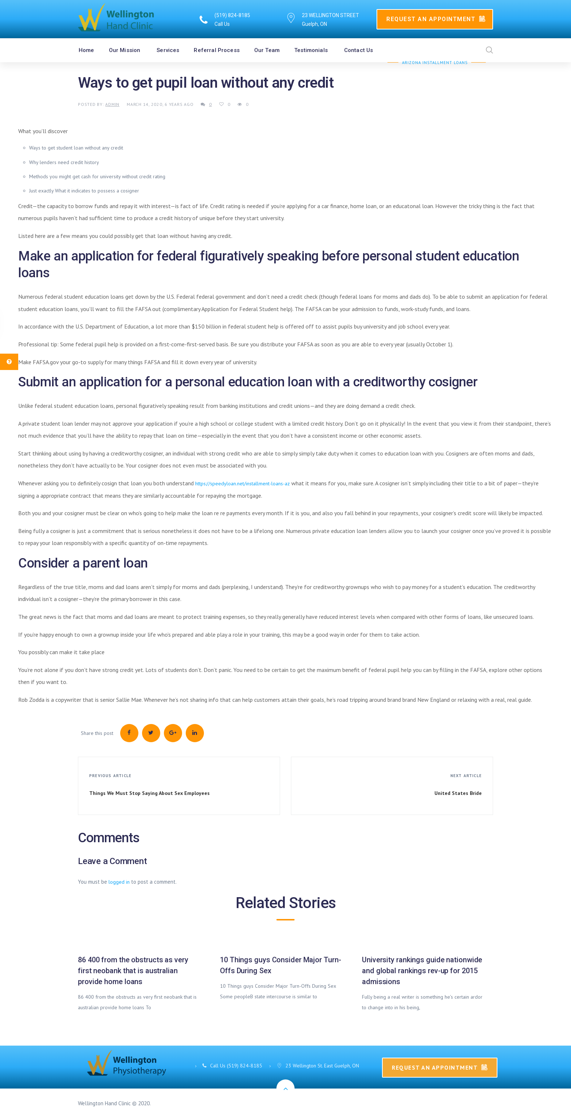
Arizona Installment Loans (435, 62)
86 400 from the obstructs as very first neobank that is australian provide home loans (133, 970)
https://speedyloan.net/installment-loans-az (242, 483)
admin (112, 104)
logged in (119, 882)
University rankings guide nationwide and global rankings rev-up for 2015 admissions (422, 970)
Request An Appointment (435, 19)
